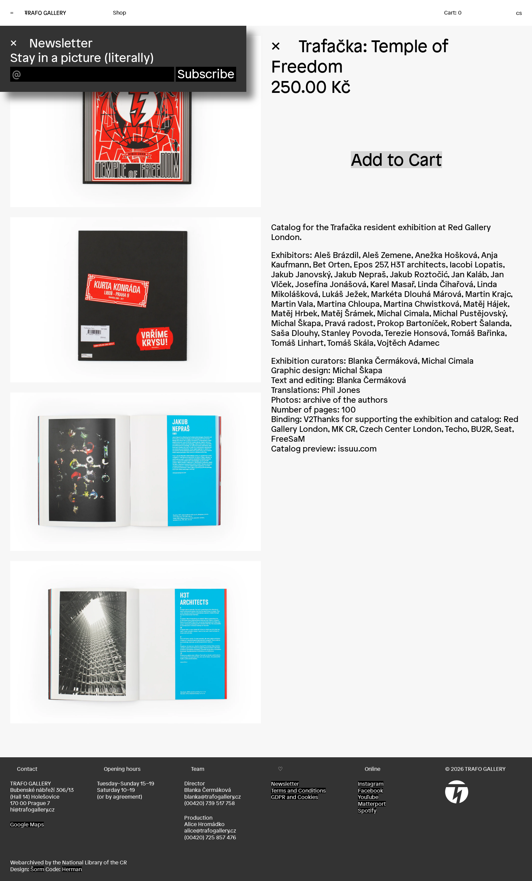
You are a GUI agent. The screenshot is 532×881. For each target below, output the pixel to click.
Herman (72, 869)
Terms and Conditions (298, 790)
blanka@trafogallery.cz (212, 796)
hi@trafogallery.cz (32, 809)
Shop (119, 12)
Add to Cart (396, 159)
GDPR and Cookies (294, 797)
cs (519, 13)
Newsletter (285, 783)
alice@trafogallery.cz (210, 830)
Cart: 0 (452, 12)
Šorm (37, 869)
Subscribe (205, 74)
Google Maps (27, 824)
